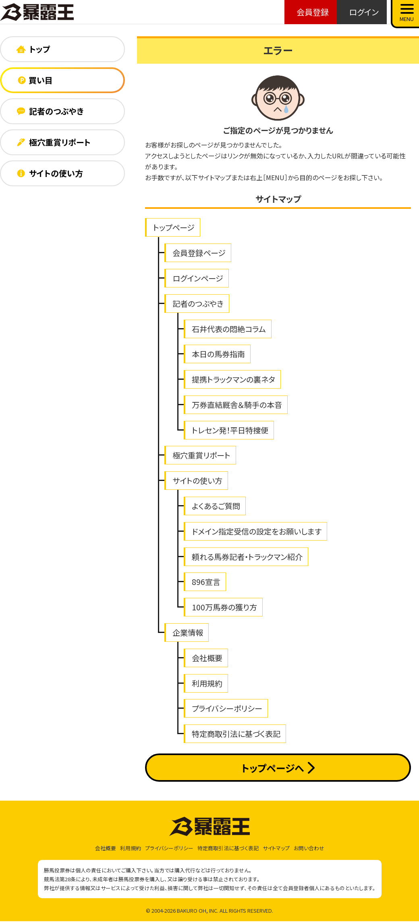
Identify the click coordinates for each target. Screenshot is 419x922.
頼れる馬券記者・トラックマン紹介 (247, 556)
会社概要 (207, 658)
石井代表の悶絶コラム (229, 329)
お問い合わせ (309, 848)
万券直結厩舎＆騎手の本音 (237, 404)
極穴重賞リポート (201, 455)
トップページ (174, 227)
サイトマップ (276, 848)
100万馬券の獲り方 (224, 607)
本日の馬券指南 (218, 354)
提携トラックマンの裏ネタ (233, 379)
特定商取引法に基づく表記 (236, 733)
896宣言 (206, 581)
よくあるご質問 (216, 506)
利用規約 (207, 683)
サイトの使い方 (197, 480)
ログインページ (197, 278)
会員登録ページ (199, 252)
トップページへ (277, 768)
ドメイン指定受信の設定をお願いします (257, 531)
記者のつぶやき (198, 303)
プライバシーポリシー (227, 708)
